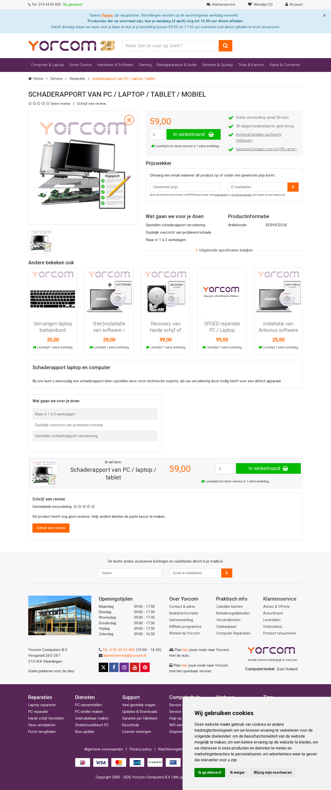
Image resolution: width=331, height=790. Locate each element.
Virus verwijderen (41, 725)
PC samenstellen (88, 705)
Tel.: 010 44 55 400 (119, 650)
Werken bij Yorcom (184, 633)
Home (38, 78)
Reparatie (77, 78)
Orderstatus (272, 627)
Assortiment (273, 613)
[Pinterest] (145, 667)
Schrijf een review (91, 103)
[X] (103, 667)
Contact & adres (182, 607)
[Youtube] (134, 667)
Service (56, 78)
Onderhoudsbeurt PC (92, 725)
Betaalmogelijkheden (233, 613)
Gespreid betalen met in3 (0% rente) (266, 149)
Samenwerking (181, 620)
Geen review (49, 103)
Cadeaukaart (226, 627)
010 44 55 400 (44, 4)
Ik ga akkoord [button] (209, 772)
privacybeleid (220, 195)
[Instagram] (124, 667)
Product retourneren (279, 633)
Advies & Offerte (276, 607)
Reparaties (40, 697)
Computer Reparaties (233, 633)
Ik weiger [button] (237, 772)
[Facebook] (113, 667)
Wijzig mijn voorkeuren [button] (273, 772)
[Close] (324, 15)
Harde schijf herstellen (46, 718)
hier (186, 650)
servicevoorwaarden (241, 195)
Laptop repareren (42, 705)
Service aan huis (182, 705)
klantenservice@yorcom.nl (124, 655)
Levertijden (272, 620)
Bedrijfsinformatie (183, 613)
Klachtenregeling (171, 749)
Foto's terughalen (42, 732)
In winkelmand (193, 134)
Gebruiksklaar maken (92, 718)
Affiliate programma (185, 627)
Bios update (84, 732)
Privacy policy (141, 749)
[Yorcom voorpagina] (71, 45)
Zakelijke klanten (229, 607)
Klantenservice (279, 599)
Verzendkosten (228, 620)
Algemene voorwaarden (103, 749)
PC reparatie (38, 712)
